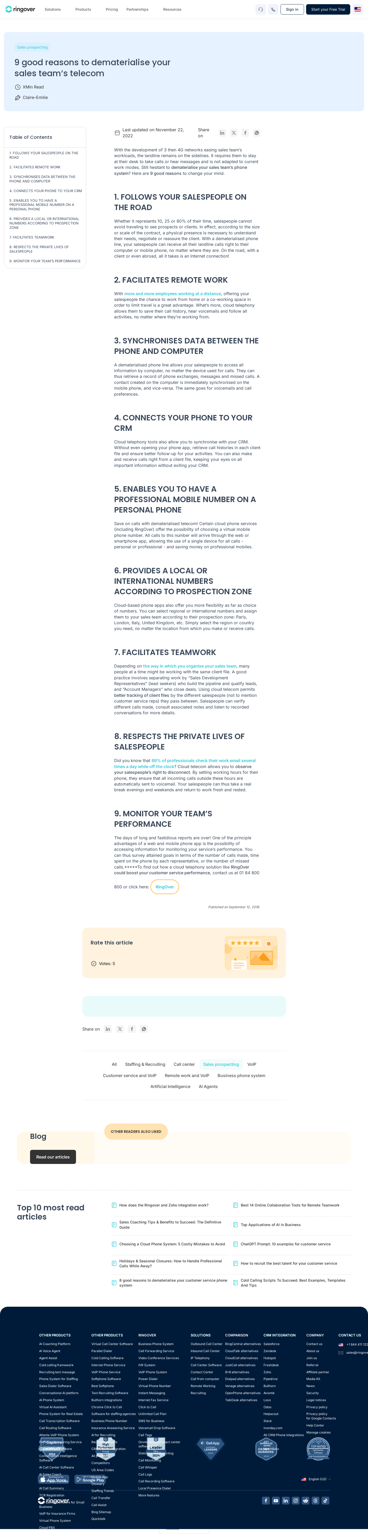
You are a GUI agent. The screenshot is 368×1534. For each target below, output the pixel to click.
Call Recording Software (156, 1481)
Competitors (100, 1463)
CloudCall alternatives (241, 1358)
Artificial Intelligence (170, 1086)
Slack (268, 1421)
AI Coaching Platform (55, 1344)
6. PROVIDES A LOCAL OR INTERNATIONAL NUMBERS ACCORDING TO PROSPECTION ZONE (44, 223)
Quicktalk (98, 1519)
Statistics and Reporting (155, 1453)
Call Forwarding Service (156, 1351)
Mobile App (99, 1477)
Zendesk (270, 1351)
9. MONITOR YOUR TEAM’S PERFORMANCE (45, 261)
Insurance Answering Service (113, 1428)
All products (100, 1456)
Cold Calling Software (107, 1358)
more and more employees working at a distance (172, 293)
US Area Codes (102, 1470)
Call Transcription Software (59, 1421)
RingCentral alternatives (243, 1344)
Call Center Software (206, 1365)
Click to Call (147, 1407)
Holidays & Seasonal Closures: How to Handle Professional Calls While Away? (170, 1263)
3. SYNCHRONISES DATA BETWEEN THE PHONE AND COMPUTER (42, 179)
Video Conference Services (158, 1358)
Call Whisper (147, 1467)
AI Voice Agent (49, 1351)
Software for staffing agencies (113, 1414)
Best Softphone (102, 1386)
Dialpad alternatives (240, 1379)
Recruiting (198, 1393)
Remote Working (203, 1386)
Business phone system (241, 1075)
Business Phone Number (109, 1421)
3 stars (116, 954)
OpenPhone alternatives (243, 1393)
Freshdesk (271, 1365)
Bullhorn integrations (106, 1400)
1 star (95, 954)
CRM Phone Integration (108, 1449)
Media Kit (313, 1379)
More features (148, 1495)
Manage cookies (318, 1432)
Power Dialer (148, 1379)
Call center (184, 1064)
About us (312, 1351)
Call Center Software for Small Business (61, 1504)
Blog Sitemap (101, 1512)
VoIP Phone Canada (53, 1481)
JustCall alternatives (240, 1365)
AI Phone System (51, 1400)
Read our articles (53, 1157)
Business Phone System (156, 1344)
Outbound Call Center (207, 1344)
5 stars (136, 954)
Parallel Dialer (101, 1351)
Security (312, 1393)
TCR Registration (51, 1495)
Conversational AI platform (59, 1393)
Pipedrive (271, 1379)
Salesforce (271, 1344)
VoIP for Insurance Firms (57, 1513)
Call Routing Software (55, 1428)
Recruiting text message (57, 1372)
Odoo (267, 1407)
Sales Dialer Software (55, 1386)
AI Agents (208, 1086)
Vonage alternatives (239, 1386)
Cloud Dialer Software (55, 1449)
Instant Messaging (151, 1393)
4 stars (126, 954)
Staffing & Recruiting (145, 1064)
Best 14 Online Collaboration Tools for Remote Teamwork (290, 1205)
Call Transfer (100, 1498)
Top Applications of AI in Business (271, 1224)
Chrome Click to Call (106, 1407)
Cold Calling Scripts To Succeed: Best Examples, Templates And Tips (293, 1283)
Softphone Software (106, 1379)
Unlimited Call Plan (152, 1414)
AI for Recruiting (103, 1435)
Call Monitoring (149, 1460)
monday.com (273, 1428)
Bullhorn (270, 1386)
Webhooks (271, 1449)
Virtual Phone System (55, 1521)
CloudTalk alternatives (241, 1351)
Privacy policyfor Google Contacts (321, 1416)
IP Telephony (200, 1358)
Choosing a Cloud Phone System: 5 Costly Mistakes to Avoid (172, 1244)
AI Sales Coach (50, 1474)
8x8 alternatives (237, 1372)
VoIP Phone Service (105, 1372)
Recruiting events (104, 1442)
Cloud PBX (47, 1528)
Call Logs (145, 1474)
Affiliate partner (317, 1372)
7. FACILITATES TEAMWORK (31, 237)
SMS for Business (151, 1421)
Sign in (292, 9)
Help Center (315, 1425)
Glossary (97, 1484)
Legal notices (316, 1400)
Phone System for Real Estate (61, 1414)
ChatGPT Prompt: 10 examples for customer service (286, 1244)
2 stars (106, 954)
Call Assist (99, 1505)
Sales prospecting (32, 47)
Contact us (314, 1344)
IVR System (146, 1365)
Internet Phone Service (108, 1365)
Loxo (267, 1400)
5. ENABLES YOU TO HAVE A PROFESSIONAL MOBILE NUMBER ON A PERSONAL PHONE (41, 204)
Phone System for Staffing (58, 1379)
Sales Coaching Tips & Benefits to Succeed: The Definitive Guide (170, 1224)
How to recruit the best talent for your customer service (289, 1263)
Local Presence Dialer (154, 1488)
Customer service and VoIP (129, 1075)
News (310, 1386)
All (114, 1064)
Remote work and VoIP (187, 1075)
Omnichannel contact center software (159, 1444)
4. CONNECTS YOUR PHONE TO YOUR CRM (45, 191)
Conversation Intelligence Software (58, 1458)
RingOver (165, 886)
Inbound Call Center (205, 1351)
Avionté (269, 1393)
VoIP (251, 1064)
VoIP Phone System (152, 1372)
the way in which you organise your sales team (189, 666)
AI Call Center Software (56, 1467)
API (266, 1442)
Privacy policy (317, 1407)
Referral (312, 1365)
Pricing (112, 9)
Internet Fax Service (153, 1400)
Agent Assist (48, 1358)
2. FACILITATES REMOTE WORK (35, 167)
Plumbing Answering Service (60, 1442)
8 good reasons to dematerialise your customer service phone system (173, 1283)
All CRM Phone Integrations (284, 1435)
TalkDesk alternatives (241, 1400)
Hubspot (270, 1358)
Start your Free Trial (328, 9)
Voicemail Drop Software (156, 1428)
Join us (311, 1358)
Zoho (267, 1372)
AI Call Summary (51, 1488)
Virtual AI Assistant (53, 1407)
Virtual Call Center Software (112, 1344)
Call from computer (205, 1379)
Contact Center (202, 1372)
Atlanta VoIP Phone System (59, 1435)
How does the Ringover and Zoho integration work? (163, 1205)
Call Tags (145, 1435)
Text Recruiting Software (109, 1393)
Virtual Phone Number (154, 1386)
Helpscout (271, 1414)
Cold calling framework (56, 1365)
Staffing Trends (102, 1491)
